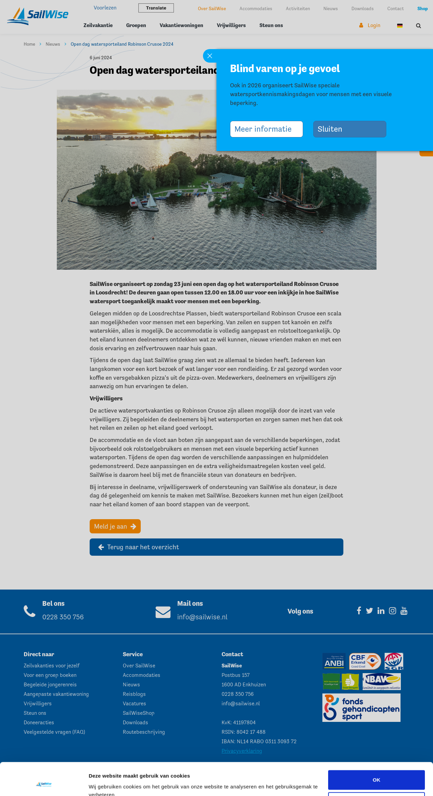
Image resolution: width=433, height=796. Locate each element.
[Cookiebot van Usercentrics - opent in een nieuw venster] (43, 783)
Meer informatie (265, 129)
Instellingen (103, 783)
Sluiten (332, 129)
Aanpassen (376, 771)
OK (377, 749)
